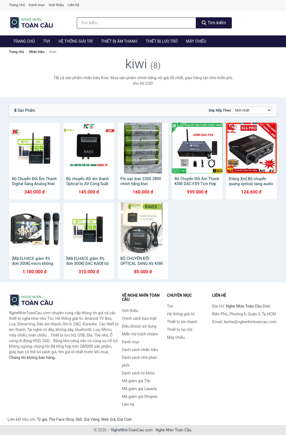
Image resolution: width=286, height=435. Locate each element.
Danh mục (37, 5)
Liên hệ (73, 5)
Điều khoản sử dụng (139, 326)
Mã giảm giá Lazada (139, 388)
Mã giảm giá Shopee (139, 396)
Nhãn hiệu (36, 52)
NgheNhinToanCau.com (132, 430)
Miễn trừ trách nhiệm (140, 334)
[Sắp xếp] (253, 110)
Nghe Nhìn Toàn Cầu (173, 430)
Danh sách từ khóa (138, 373)
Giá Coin (124, 419)
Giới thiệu (56, 5)
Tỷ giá (42, 419)
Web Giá (108, 419)
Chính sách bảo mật (139, 318)
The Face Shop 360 (65, 419)
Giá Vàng (91, 419)
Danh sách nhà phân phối (139, 361)
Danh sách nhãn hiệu (140, 349)
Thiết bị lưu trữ (162, 41)
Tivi (46, 41)
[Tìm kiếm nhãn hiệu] (136, 22)
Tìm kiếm (214, 22)
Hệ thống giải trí (75, 41)
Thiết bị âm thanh (119, 41)
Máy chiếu (196, 41)
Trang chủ (17, 5)
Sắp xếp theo (220, 110)
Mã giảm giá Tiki (136, 381)
